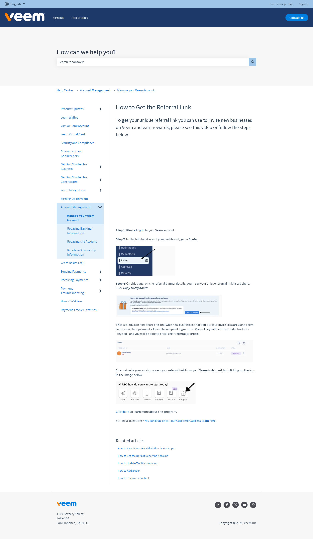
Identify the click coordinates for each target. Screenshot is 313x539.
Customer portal (281, 4)
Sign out (58, 18)
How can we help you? (86, 52)
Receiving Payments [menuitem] (74, 280)
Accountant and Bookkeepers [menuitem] (71, 153)
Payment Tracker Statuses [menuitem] (79, 310)
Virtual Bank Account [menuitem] (75, 126)
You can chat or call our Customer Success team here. (180, 421)
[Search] (252, 62)
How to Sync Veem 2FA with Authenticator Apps (146, 448)
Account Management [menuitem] (76, 207)
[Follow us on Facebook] (227, 505)
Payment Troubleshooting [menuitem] (72, 290)
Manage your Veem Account (136, 90)
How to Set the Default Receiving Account (143, 456)
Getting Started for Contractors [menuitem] (74, 179)
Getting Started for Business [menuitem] (74, 166)
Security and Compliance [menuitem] (77, 143)
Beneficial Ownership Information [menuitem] (81, 252)
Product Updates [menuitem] (72, 109)
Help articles (79, 18)
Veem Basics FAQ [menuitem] (72, 263)
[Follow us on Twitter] (235, 505)
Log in (140, 230)
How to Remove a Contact (133, 478)
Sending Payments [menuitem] (73, 271)
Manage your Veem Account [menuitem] (80, 218)
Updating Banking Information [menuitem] (79, 230)
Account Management (95, 90)
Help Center (65, 90)
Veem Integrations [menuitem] (73, 190)
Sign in (303, 4)
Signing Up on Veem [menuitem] (74, 199)
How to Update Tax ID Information (137, 463)
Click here (122, 412)
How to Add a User (129, 470)
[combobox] (153, 62)
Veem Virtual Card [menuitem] (73, 134)
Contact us (296, 18)
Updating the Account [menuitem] (82, 241)
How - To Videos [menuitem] (71, 301)
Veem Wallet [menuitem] (69, 117)
